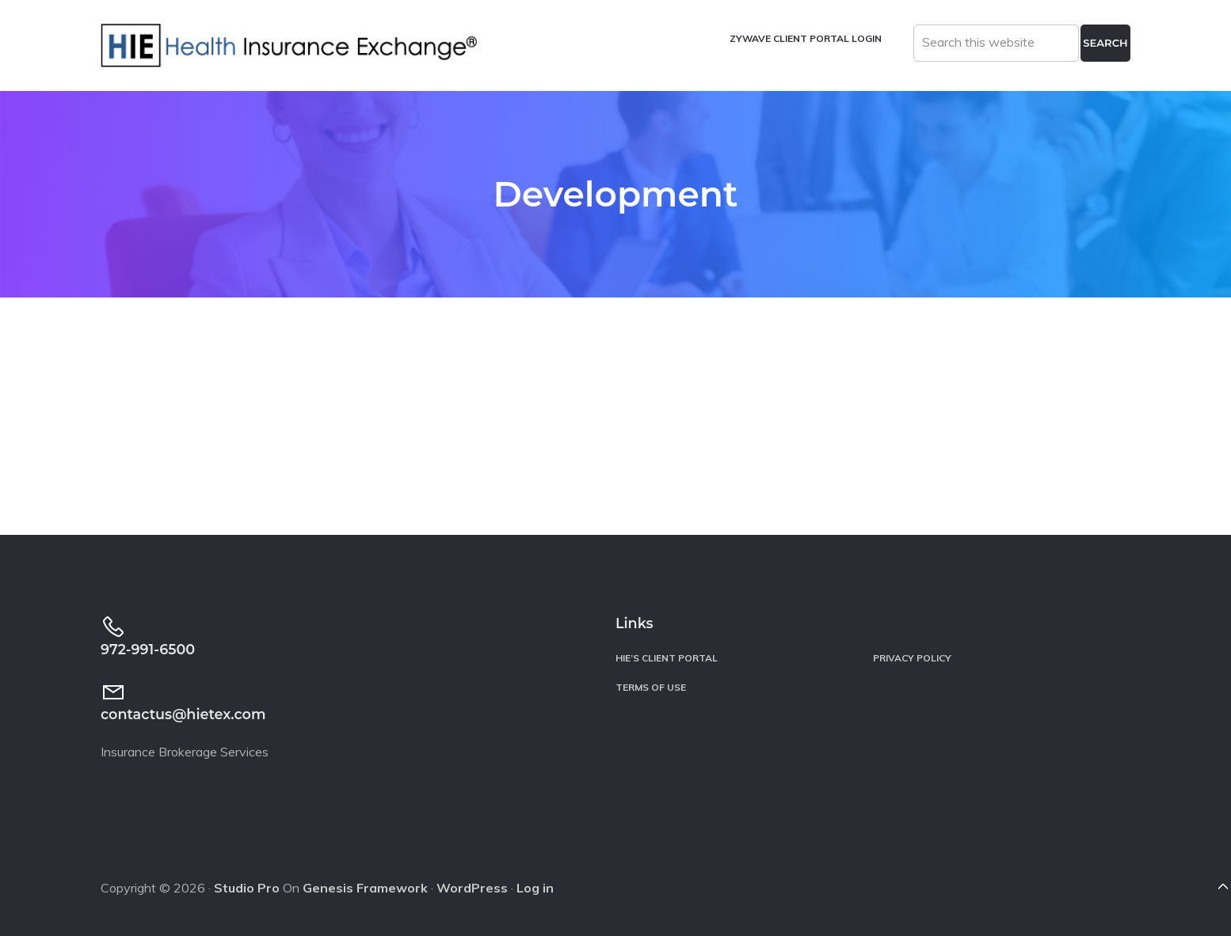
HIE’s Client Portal (667, 658)
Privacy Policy (912, 658)
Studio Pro (247, 888)
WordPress (472, 888)
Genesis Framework (365, 888)
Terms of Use (651, 687)
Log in (535, 888)
